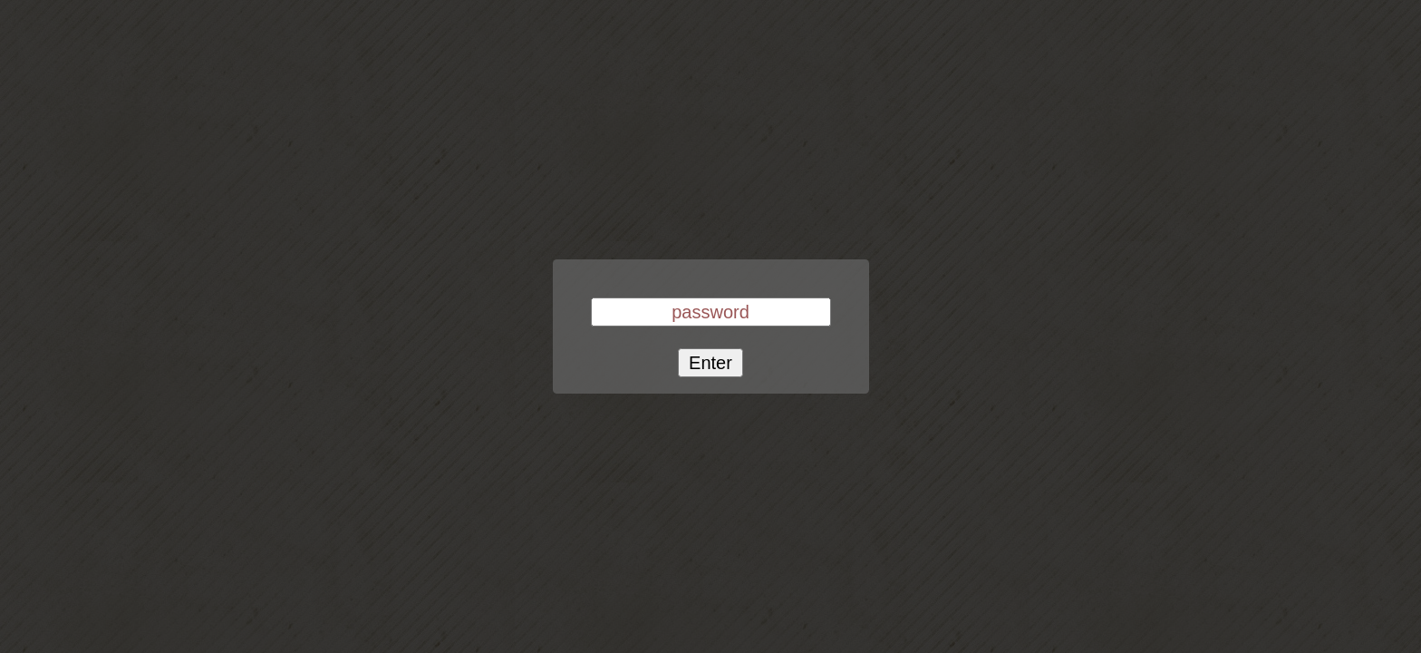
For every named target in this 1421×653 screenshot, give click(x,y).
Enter (710, 363)
